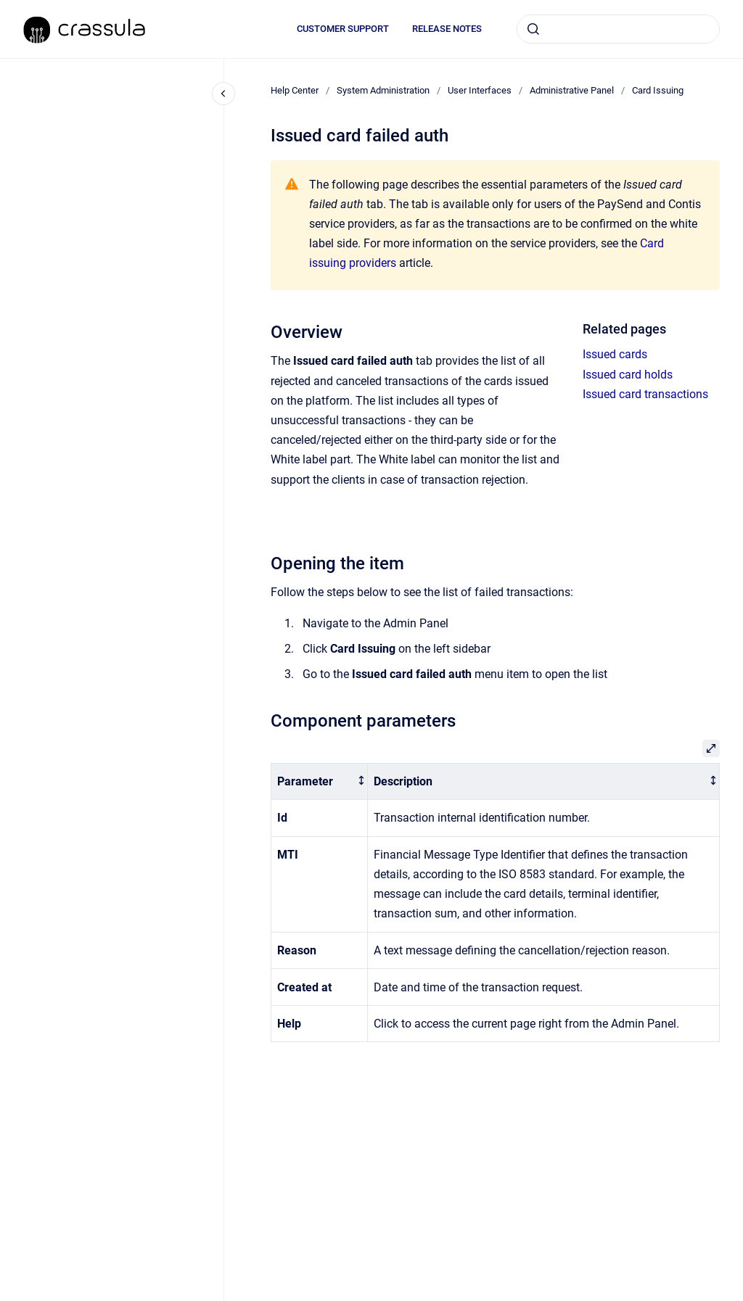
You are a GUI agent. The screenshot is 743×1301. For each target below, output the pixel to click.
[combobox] (618, 29)
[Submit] (533, 29)
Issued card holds (628, 374)
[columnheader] (319, 781)
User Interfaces (480, 90)
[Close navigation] (223, 93)
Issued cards (615, 354)
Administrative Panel (572, 90)
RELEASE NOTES (447, 28)
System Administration (383, 90)
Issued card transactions (645, 394)
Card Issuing (658, 90)
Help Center (295, 90)
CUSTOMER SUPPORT (343, 28)
